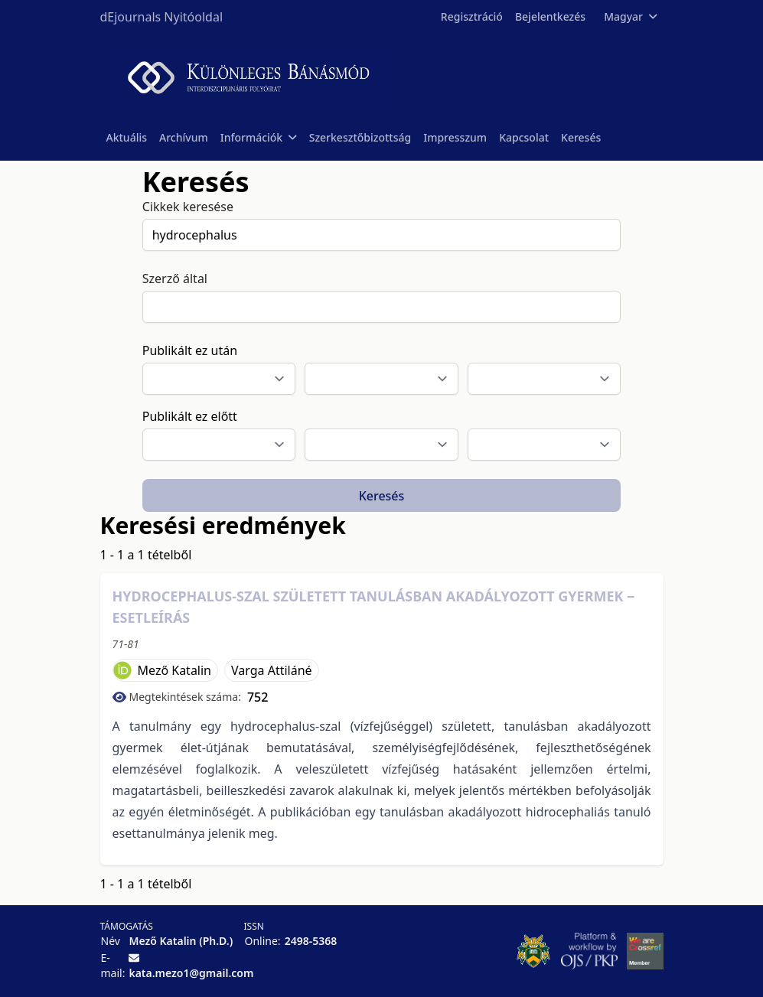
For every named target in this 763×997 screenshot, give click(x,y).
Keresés (581, 137)
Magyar (630, 16)
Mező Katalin (175, 670)
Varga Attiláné (271, 670)
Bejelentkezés (550, 16)
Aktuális (127, 137)
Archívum (183, 137)
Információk (258, 137)
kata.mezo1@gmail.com (191, 973)
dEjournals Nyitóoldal (161, 16)
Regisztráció (472, 16)
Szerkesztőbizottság (360, 137)
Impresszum (455, 137)
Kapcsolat (524, 137)
